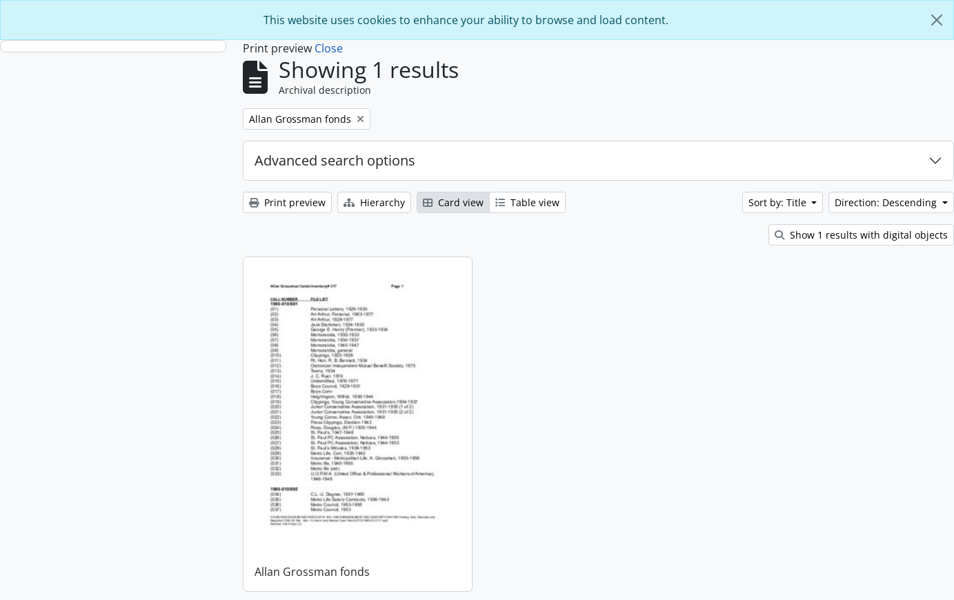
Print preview (287, 202)
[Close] (936, 20)
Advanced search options (335, 160)
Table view (527, 202)
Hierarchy (374, 202)
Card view (453, 202)
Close (329, 48)
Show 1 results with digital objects (861, 234)
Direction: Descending (887, 202)
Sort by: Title (778, 202)
